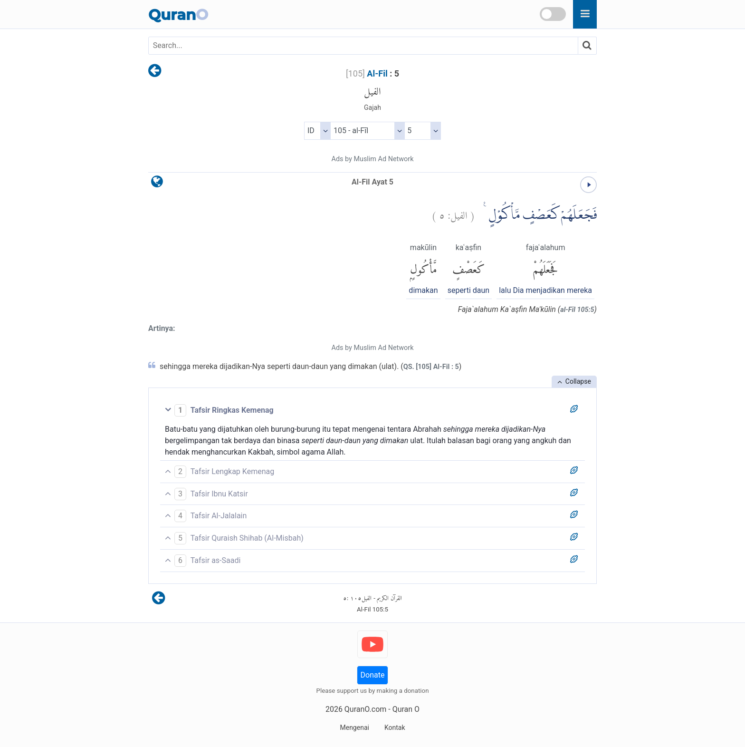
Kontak (394, 727)
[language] (157, 183)
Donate (373, 674)
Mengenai (354, 727)
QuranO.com (365, 709)
